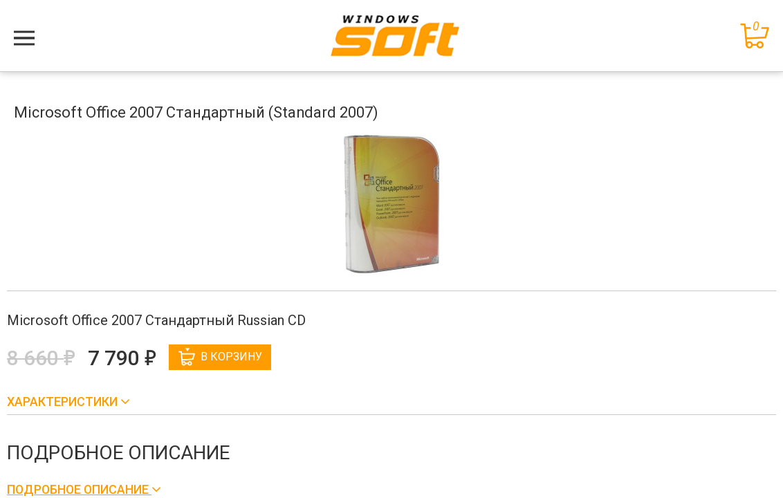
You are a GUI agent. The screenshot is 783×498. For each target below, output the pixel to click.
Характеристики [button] (63, 401)
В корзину (220, 357)
